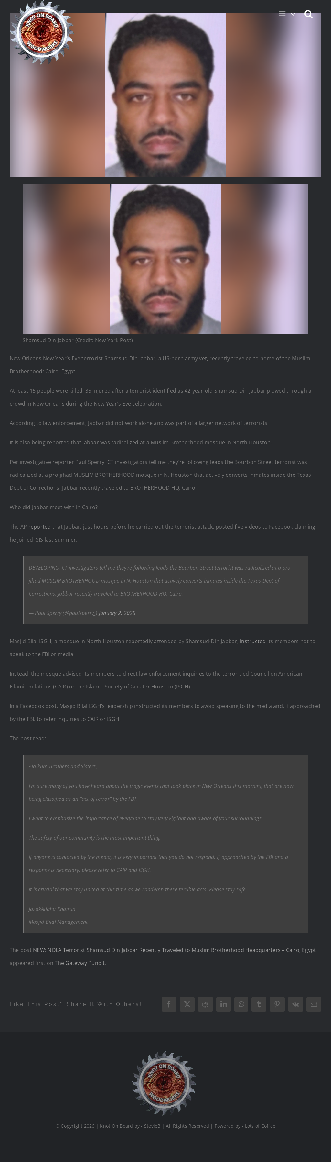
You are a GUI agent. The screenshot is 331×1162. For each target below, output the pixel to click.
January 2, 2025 (117, 613)
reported (40, 526)
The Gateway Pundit (80, 962)
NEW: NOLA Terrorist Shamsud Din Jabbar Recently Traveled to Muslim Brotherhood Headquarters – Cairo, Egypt (174, 950)
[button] (308, 13)
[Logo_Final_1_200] (162, 1053)
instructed (253, 641)
